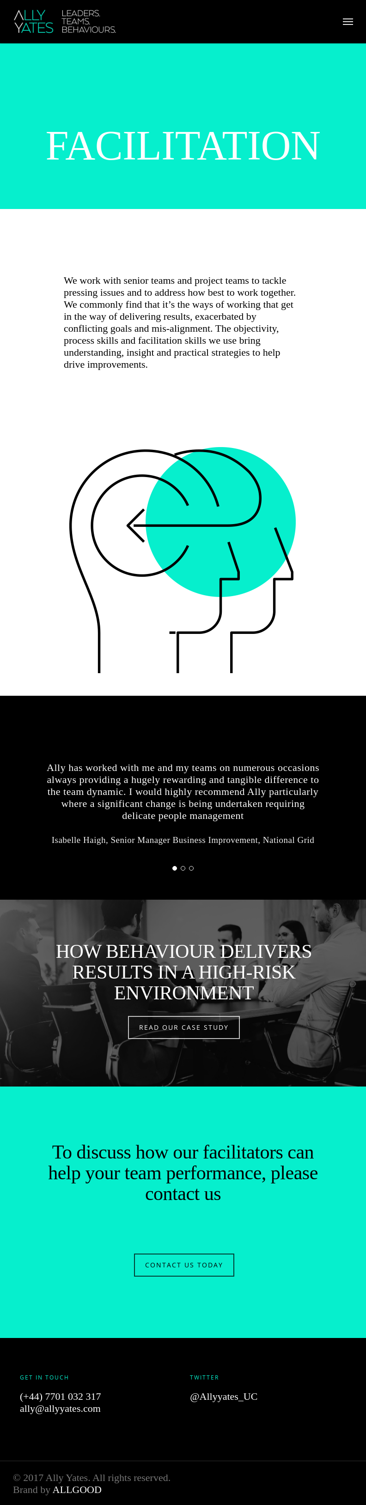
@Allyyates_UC (223, 1396)
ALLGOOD (77, 1489)
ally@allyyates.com (60, 1408)
